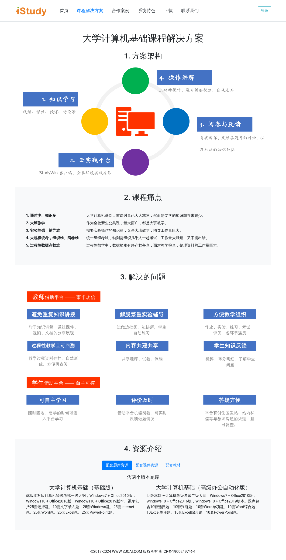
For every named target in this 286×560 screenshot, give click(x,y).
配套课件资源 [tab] (147, 465)
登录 (264, 10)
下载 (168, 10)
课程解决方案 (90, 10)
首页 (64, 10)
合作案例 (120, 10)
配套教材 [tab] (172, 465)
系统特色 (146, 10)
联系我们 (190, 10)
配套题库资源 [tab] (117, 465)
